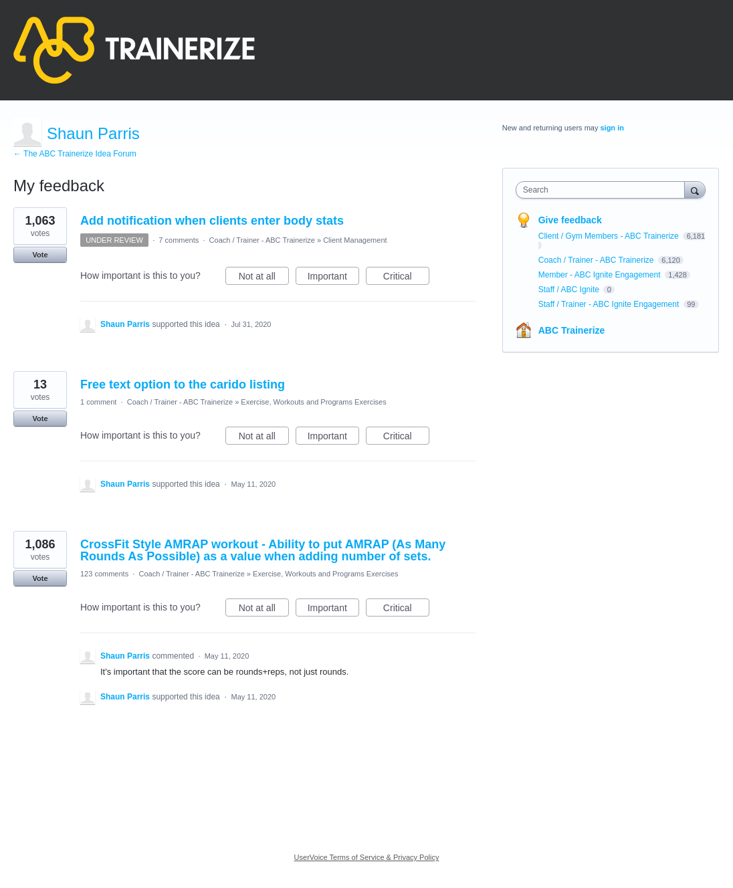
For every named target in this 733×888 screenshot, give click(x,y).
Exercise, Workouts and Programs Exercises (313, 402)
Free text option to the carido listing (182, 384)
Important (333, 278)
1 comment (98, 402)
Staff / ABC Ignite (570, 289)
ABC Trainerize (571, 330)
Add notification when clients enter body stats (212, 220)
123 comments (104, 574)
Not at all (264, 278)
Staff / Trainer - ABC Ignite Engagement (610, 304)
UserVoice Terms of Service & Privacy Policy (366, 857)
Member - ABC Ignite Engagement (600, 275)
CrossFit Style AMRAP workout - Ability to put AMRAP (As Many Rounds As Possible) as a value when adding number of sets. (262, 550)
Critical (406, 278)
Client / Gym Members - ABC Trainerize (609, 236)
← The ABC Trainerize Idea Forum (74, 153)
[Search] (695, 189)
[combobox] (603, 190)
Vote (39, 255)
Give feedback (570, 220)
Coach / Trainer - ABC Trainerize (262, 240)
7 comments (179, 240)
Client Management (355, 240)
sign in (611, 128)
